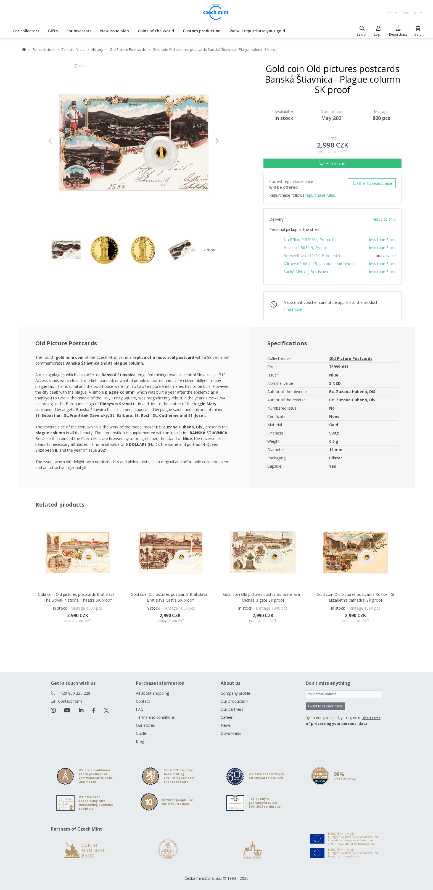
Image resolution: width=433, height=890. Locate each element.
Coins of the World (156, 30)
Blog (140, 741)
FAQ (140, 709)
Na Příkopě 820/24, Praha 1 (308, 239)
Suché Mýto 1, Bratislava (306, 271)
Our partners (232, 709)
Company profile (235, 693)
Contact (143, 701)
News (226, 725)
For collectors (26, 30)
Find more (293, 309)
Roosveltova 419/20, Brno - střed (314, 255)
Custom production (202, 30)
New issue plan (114, 30)
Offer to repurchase (372, 183)
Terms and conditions (155, 717)
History (97, 49)
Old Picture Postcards (128, 49)
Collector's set (73, 49)
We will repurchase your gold (257, 30)
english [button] (410, 12)
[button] (61, 141)
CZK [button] (390, 12)
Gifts (53, 30)
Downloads (231, 733)
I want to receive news (325, 706)
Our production (234, 701)
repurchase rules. (320, 195)
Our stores (145, 725)
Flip (79, 68)
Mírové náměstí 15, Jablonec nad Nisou (319, 263)
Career (227, 717)
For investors (79, 30)
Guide (141, 733)
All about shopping (152, 693)
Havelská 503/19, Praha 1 (306, 247)
